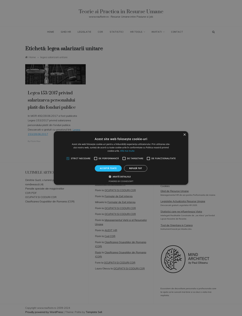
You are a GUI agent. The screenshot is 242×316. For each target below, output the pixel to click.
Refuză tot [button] (135, 168)
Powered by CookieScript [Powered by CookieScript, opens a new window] (121, 181)
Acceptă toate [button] (108, 168)
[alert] (121, 158)
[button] (121, 176)
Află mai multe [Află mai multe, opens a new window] (127, 150)
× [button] (184, 135)
